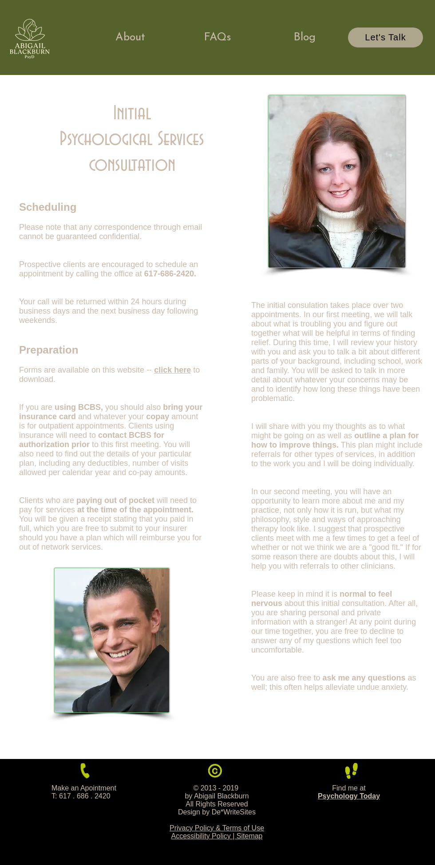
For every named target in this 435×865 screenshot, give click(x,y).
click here (172, 370)
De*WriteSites (234, 812)
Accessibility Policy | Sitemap (217, 836)
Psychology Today (349, 796)
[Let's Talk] (385, 37)
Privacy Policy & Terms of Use (217, 828)
